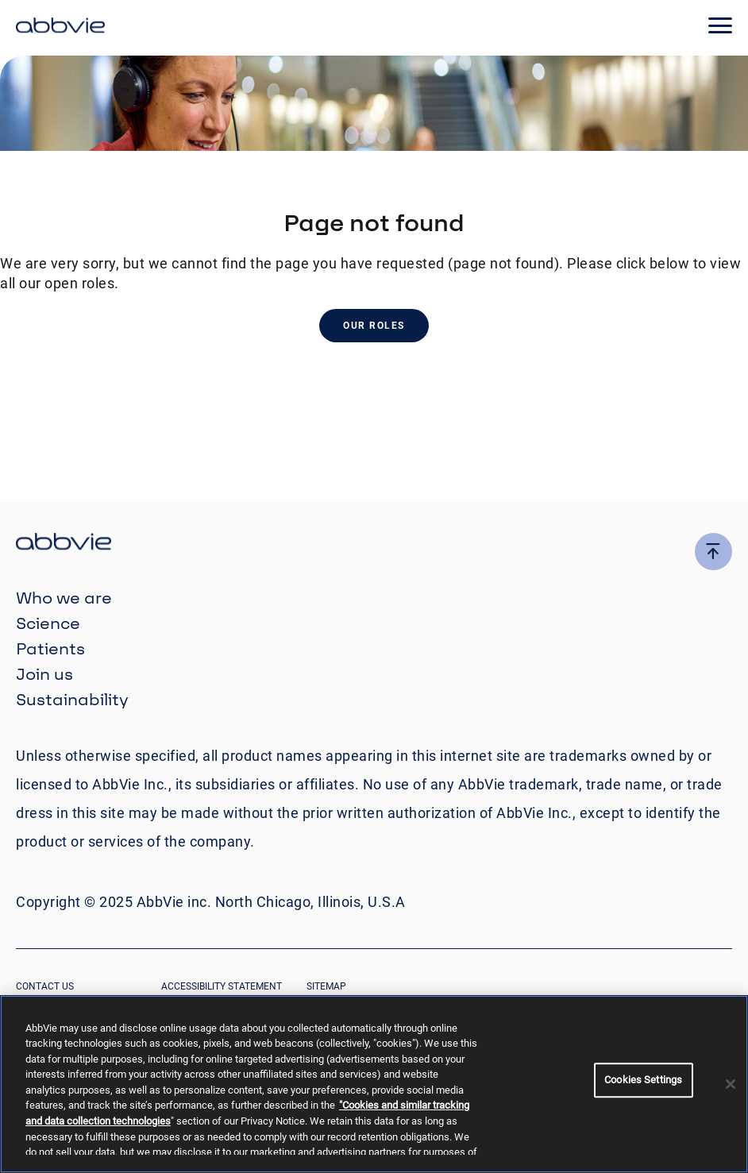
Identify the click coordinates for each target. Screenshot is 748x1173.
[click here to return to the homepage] (60, 27)
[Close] (730, 1084)
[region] (374, 1084)
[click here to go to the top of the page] (713, 551)
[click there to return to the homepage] (374, 543)
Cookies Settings (643, 1080)
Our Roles (374, 325)
